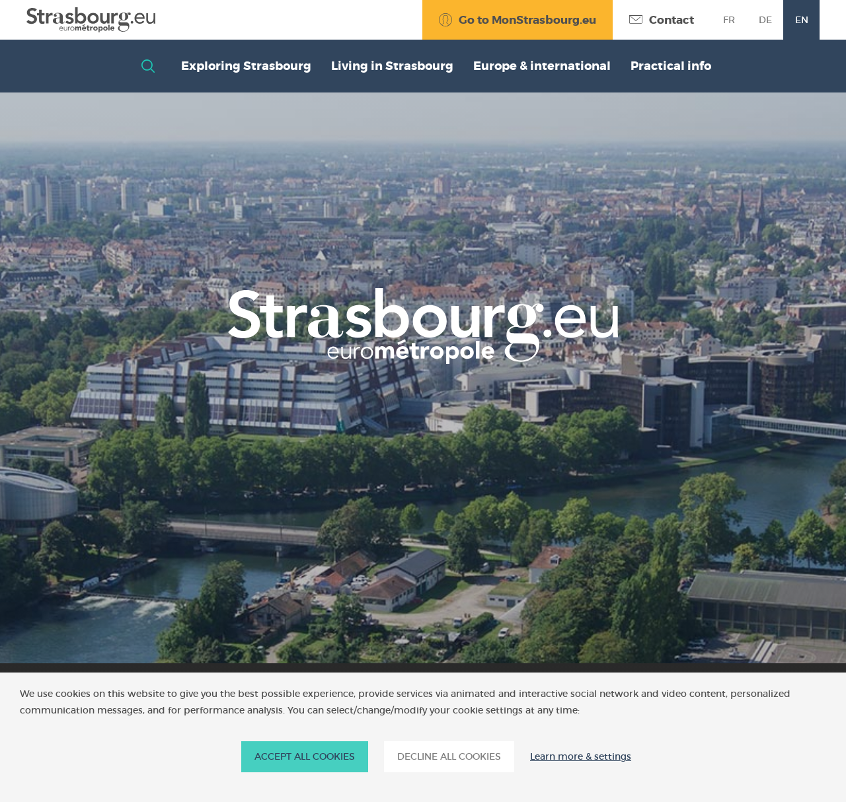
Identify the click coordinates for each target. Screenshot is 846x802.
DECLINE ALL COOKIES (449, 756)
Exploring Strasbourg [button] (246, 66)
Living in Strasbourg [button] (392, 66)
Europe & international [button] (542, 66)
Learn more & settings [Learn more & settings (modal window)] (580, 756)
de (765, 20)
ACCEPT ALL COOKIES (304, 756)
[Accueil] (90, 19)
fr (729, 20)
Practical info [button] (671, 66)
